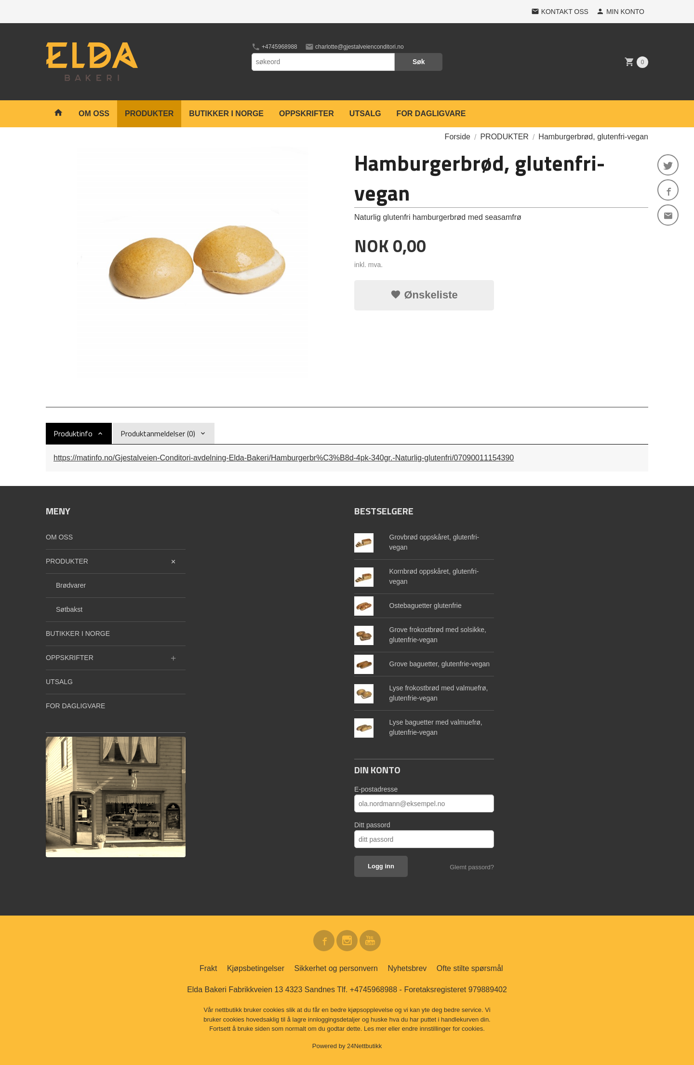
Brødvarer (71, 585)
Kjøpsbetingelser (255, 968)
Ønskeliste (423, 295)
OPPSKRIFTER (306, 113)
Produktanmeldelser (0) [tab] (157, 433)
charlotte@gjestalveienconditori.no (354, 46)
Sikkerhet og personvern (336, 968)
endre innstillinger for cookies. (443, 1028)
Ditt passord (372, 825)
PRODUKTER (149, 113)
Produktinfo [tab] (73, 433)
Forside (457, 137)
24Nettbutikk (364, 1046)
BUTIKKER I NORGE (226, 113)
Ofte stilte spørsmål (470, 968)
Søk (419, 62)
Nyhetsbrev (407, 968)
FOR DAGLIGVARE (431, 113)
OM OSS (94, 113)
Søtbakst (69, 609)
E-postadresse (376, 789)
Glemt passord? (472, 867)
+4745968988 (274, 46)
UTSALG (365, 113)
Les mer (376, 1028)
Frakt (208, 968)
